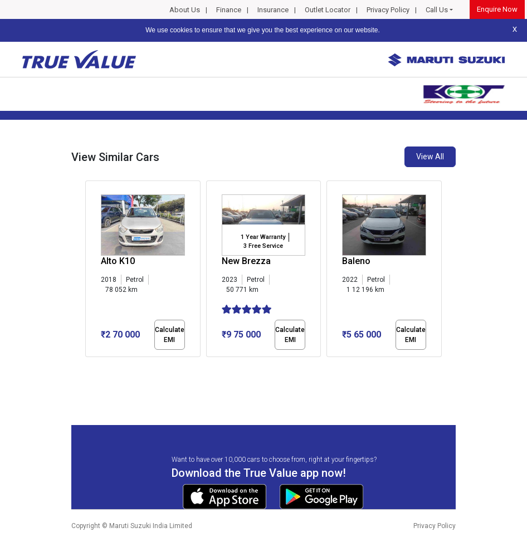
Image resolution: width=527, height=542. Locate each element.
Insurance (273, 10)
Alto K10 (118, 261)
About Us (184, 10)
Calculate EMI (169, 335)
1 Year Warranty (263, 237)
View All (430, 156)
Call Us (437, 10)
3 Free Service (263, 246)
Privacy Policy (388, 10)
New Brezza (246, 261)
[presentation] (91, 270)
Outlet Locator (327, 10)
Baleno (356, 261)
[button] (88, 366)
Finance (228, 10)
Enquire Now (497, 9)
